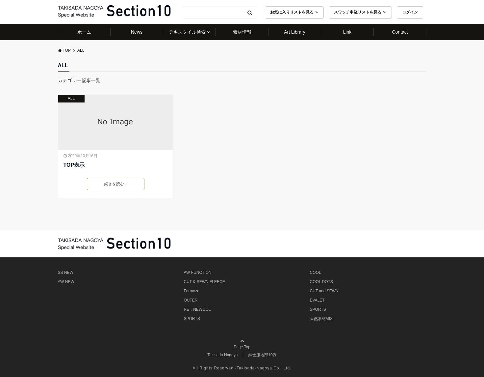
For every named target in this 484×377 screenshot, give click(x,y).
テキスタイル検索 (187, 32)
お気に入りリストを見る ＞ (294, 12)
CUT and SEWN (324, 291)
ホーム (84, 32)
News (136, 32)
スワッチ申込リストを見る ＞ (360, 12)
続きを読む (115, 184)
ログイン (410, 12)
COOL (315, 272)
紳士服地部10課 (262, 355)
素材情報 (242, 32)
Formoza (191, 291)
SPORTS (192, 318)
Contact (400, 32)
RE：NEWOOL (197, 309)
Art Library (294, 32)
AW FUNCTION (198, 272)
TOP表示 (74, 165)
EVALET (317, 300)
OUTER (191, 300)
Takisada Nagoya (222, 355)
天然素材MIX (321, 318)
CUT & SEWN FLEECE (204, 281)
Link (347, 32)
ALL (71, 98)
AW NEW (66, 281)
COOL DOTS (321, 281)
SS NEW (65, 272)
